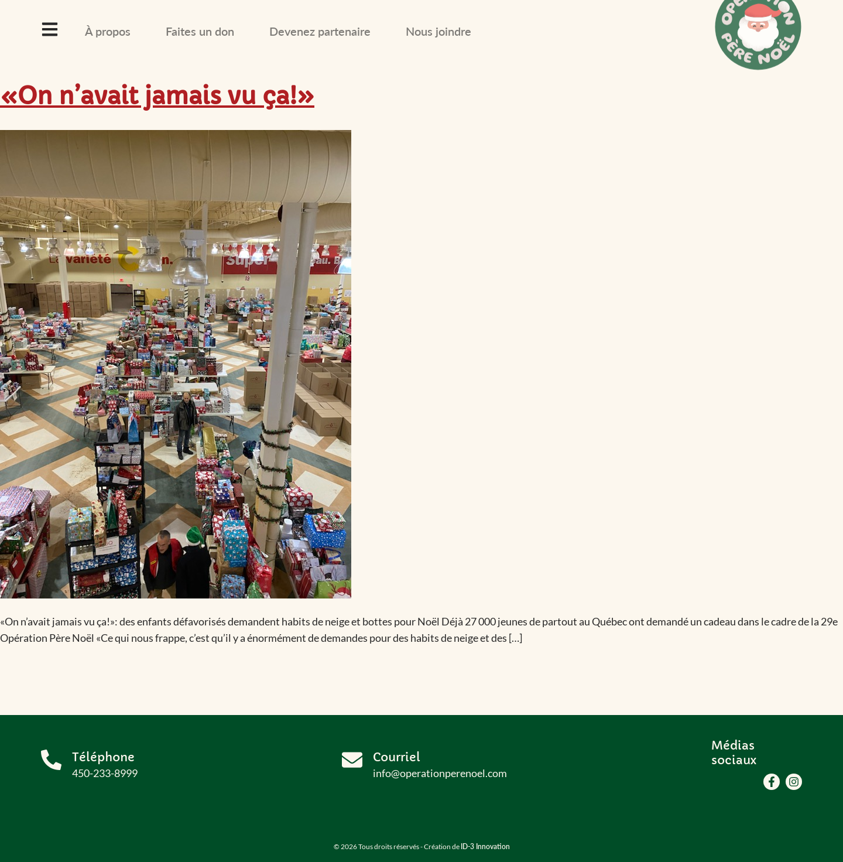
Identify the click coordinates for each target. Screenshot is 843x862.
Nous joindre (438, 31)
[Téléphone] (51, 760)
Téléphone (103, 757)
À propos (108, 31)
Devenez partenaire (320, 31)
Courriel (396, 757)
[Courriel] (352, 760)
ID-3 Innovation (485, 846)
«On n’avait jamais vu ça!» (157, 96)
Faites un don (200, 31)
